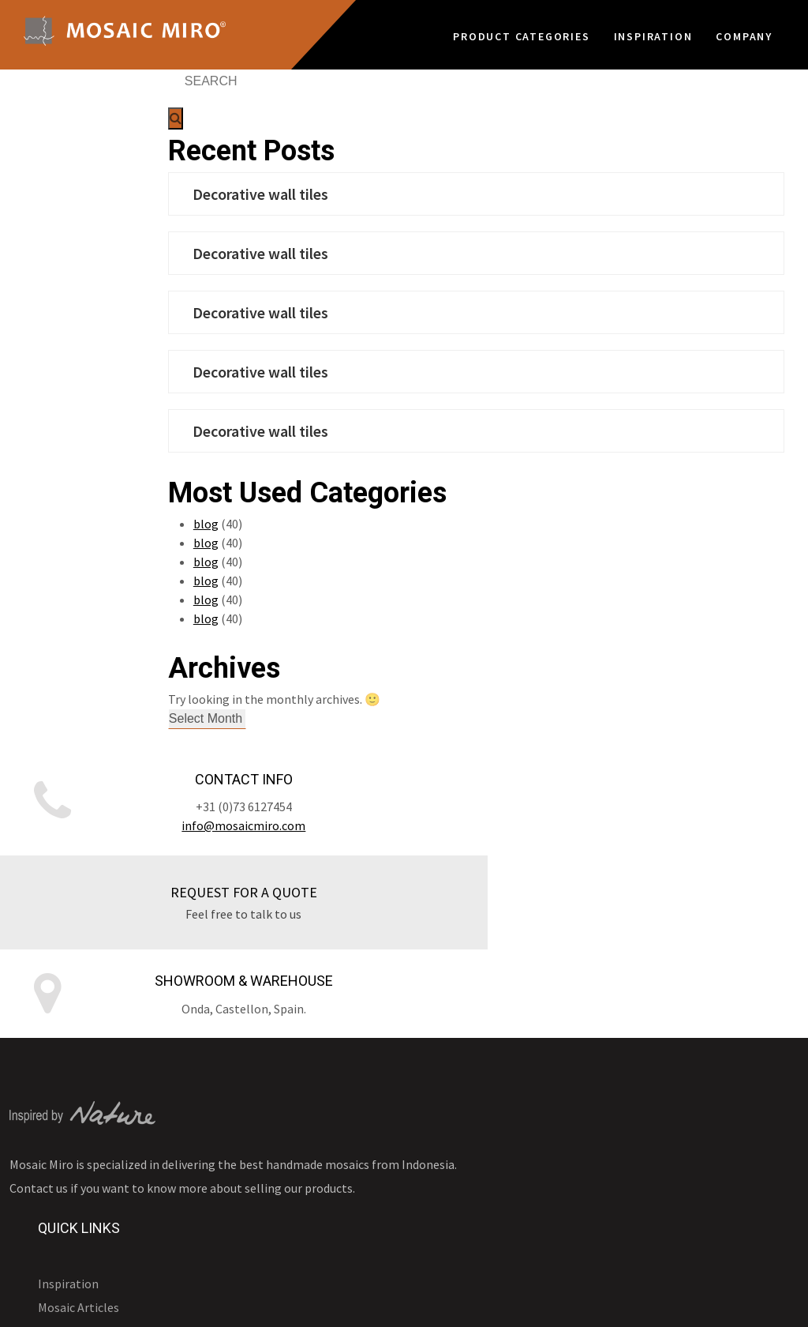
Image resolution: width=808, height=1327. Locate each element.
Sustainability (353, 1126)
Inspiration (653, 33)
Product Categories (521, 33)
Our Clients (346, 1174)
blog (303, 524)
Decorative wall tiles (358, 194)
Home (783, 1303)
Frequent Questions (369, 1197)
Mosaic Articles (357, 1031)
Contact (725, 1303)
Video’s (335, 1079)
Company (744, 33)
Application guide (363, 1055)
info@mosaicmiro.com (134, 836)
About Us (340, 1150)
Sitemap (660, 1303)
